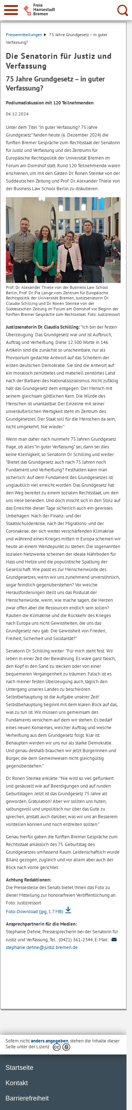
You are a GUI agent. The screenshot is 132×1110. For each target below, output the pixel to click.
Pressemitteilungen (26, 34)
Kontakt (17, 1083)
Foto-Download (34, 911)
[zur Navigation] (11, 10)
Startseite (19, 1067)
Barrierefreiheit (27, 1098)
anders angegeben (49, 1041)
